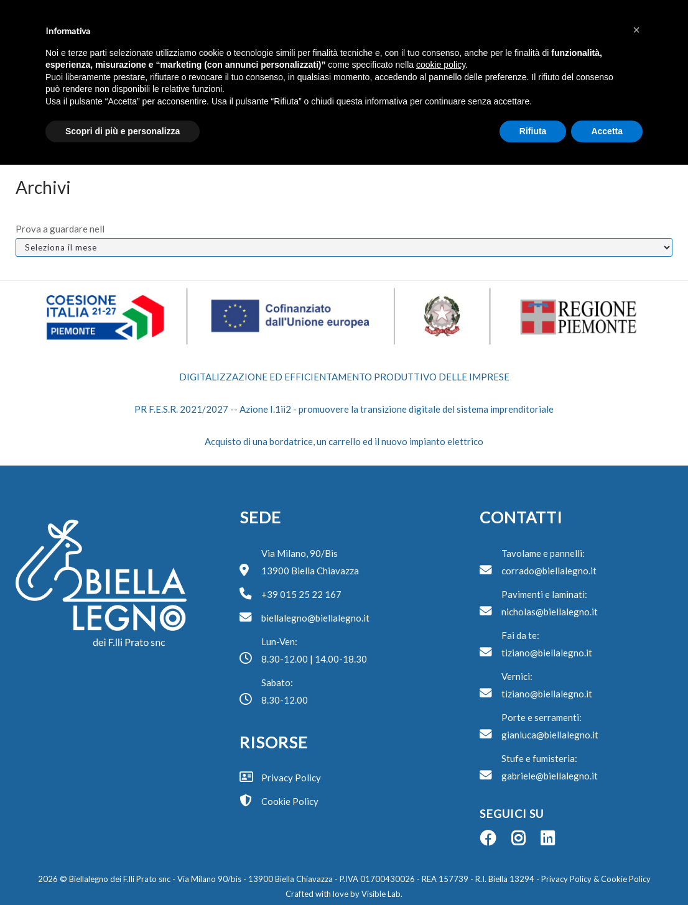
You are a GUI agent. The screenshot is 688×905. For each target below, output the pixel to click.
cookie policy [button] (440, 65)
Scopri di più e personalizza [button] (122, 131)
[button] (636, 30)
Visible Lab (381, 894)
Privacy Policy (565, 879)
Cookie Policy (626, 879)
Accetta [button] (607, 131)
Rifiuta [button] (533, 131)
